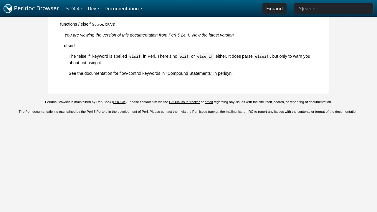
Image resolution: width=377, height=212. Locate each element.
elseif (86, 24)
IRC (250, 111)
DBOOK (119, 102)
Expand (274, 8)
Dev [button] (92, 8)
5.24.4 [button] (73, 8)
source (98, 24)
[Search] (333, 8)
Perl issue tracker (205, 111)
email (209, 102)
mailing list (234, 111)
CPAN (109, 24)
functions (68, 24)
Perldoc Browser (31, 8)
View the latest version (212, 35)
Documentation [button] (121, 8)
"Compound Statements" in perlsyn (199, 73)
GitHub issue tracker (184, 102)
